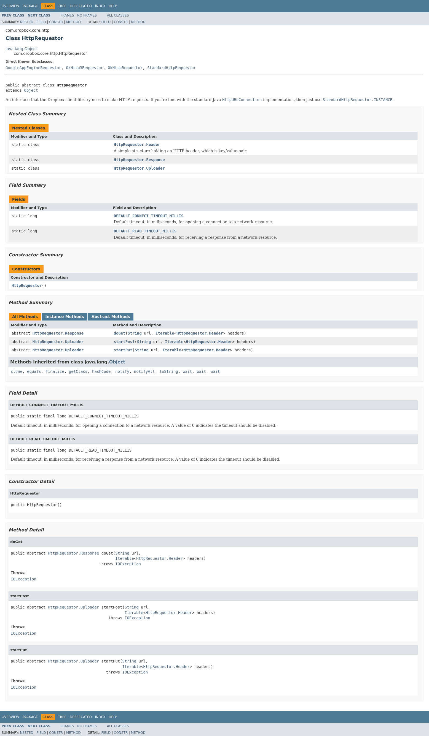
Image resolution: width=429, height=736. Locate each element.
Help (113, 6)
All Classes (118, 15)
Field (41, 22)
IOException (128, 564)
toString (169, 371)
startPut (123, 350)
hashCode (101, 371)
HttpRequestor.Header (137, 144)
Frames (67, 15)
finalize (54, 371)
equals (34, 371)
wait (187, 371)
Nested (26, 22)
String (135, 333)
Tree (62, 6)
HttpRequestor (27, 285)
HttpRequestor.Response (139, 159)
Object (31, 90)
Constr (56, 22)
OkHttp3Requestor (84, 68)
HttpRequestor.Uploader (139, 168)
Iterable (164, 333)
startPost (124, 342)
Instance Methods (64, 316)
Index (100, 6)
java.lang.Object (21, 49)
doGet (119, 333)
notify (122, 371)
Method (73, 22)
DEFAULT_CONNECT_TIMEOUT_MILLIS (149, 216)
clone (16, 371)
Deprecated (81, 6)
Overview (10, 6)
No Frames (87, 15)
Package (30, 6)
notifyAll (144, 371)
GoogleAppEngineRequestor (33, 68)
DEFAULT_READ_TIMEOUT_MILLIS (145, 231)
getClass (78, 371)
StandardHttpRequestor (171, 68)
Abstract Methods (111, 316)
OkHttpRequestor (125, 68)
